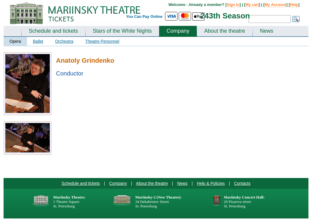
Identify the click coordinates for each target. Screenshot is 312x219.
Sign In (233, 4)
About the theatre (224, 31)
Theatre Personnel (102, 41)
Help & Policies (211, 183)
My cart (252, 4)
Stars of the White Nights (122, 31)
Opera (15, 41)
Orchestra (64, 41)
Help (294, 4)
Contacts (242, 183)
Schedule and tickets (53, 31)
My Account (275, 4)
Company (178, 31)
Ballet (38, 41)
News (266, 31)
